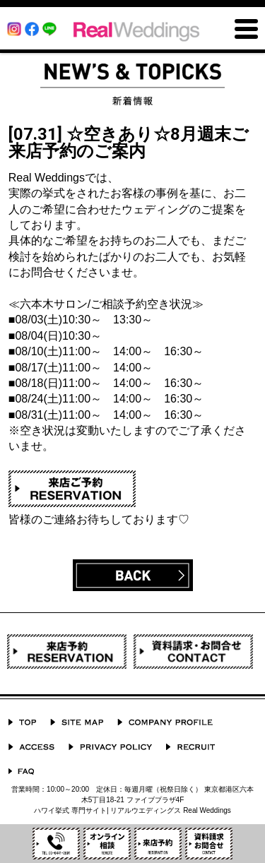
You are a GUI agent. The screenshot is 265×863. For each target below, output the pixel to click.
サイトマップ (76, 722)
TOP (22, 722)
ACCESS (31, 747)
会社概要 (165, 722)
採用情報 (190, 747)
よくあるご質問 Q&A (21, 771)
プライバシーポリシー (110, 747)
